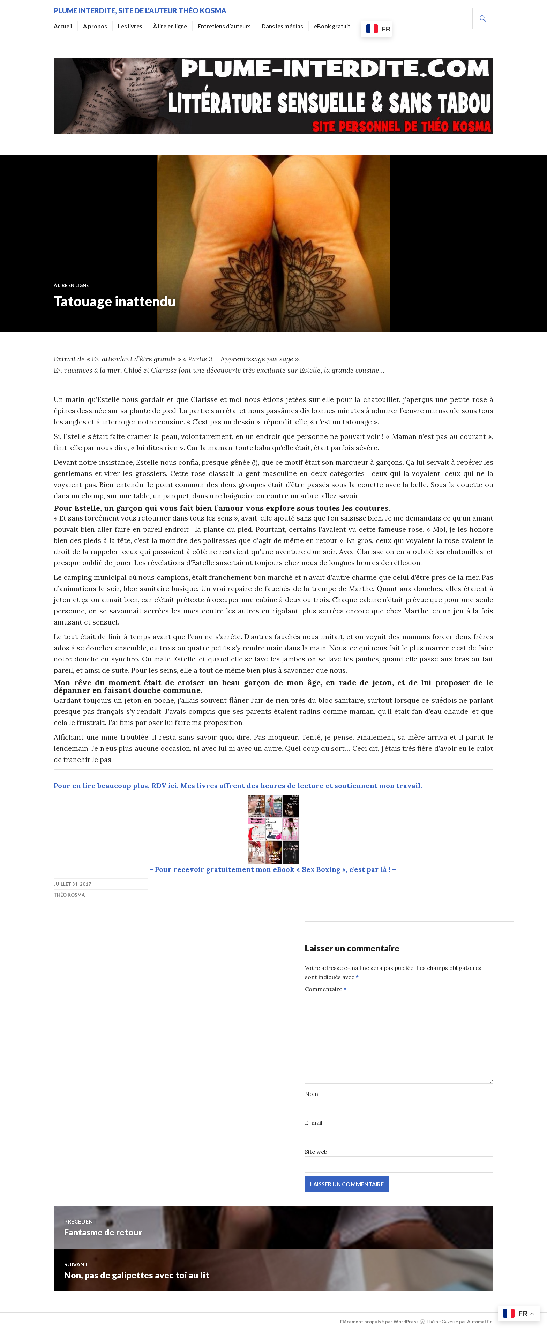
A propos (95, 26)
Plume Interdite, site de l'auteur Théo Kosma (140, 10)
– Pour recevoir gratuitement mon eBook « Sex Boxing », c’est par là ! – (273, 869)
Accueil (63, 26)
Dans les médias (282, 26)
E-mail (313, 1122)
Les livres (130, 26)
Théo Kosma (69, 895)
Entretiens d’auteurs (224, 26)
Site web (316, 1151)
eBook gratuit (332, 26)
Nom (311, 1093)
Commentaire (325, 989)
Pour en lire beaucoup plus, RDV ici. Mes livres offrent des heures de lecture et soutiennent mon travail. (238, 785)
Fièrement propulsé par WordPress (379, 1321)
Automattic (479, 1321)
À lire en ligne (170, 26)
